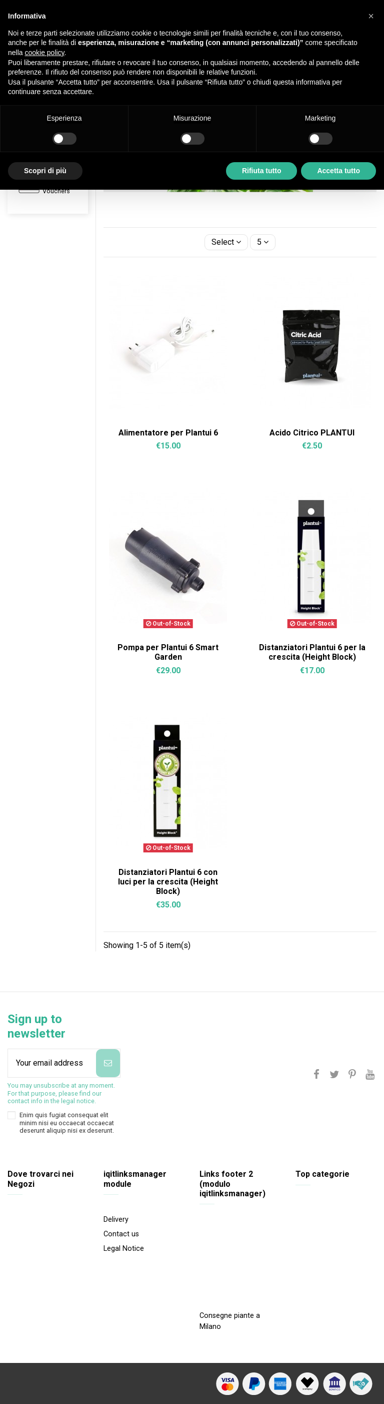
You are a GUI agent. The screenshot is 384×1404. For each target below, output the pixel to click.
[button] (371, 16)
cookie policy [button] (44, 53)
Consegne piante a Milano (230, 1321)
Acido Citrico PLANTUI (312, 432)
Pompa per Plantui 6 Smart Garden (168, 652)
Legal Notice (124, 1248)
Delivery (116, 1219)
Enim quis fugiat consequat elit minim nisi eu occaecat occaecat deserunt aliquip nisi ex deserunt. (67, 1122)
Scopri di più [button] (45, 171)
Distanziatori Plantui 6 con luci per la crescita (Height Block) (168, 881)
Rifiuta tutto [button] (262, 171)
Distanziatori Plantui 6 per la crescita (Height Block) (312, 652)
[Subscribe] (108, 1063)
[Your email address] (52, 1063)
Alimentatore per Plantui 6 (168, 432)
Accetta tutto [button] (338, 171)
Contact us (121, 1234)
